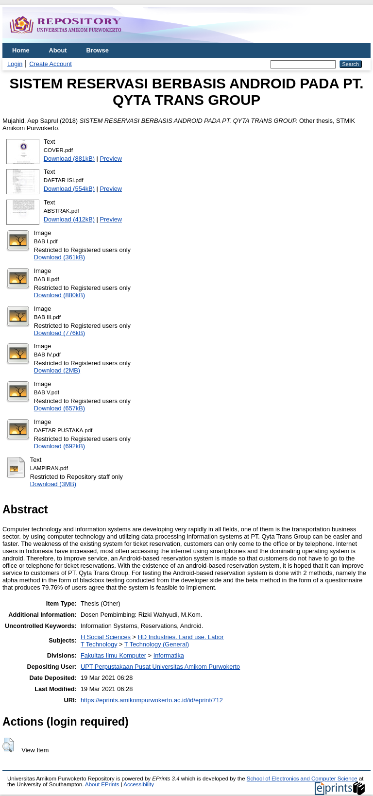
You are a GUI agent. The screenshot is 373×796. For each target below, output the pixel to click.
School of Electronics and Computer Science (302, 778)
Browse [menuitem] (97, 50)
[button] (8, 745)
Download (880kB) (59, 295)
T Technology (99, 644)
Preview (111, 158)
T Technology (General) (156, 644)
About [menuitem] (58, 50)
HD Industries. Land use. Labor (181, 637)
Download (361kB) (59, 257)
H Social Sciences (106, 637)
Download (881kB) (69, 158)
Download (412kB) (69, 219)
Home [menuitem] (21, 50)
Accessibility (138, 784)
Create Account (50, 64)
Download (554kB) (69, 188)
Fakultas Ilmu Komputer (113, 655)
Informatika (168, 655)
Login (14, 64)
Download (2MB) (57, 370)
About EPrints (102, 784)
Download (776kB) (59, 333)
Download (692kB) (59, 446)
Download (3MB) (53, 484)
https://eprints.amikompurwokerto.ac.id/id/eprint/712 (152, 700)
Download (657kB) (59, 408)
